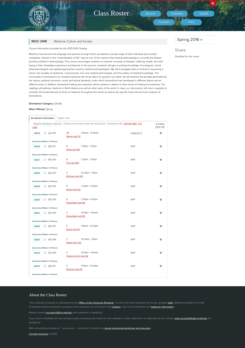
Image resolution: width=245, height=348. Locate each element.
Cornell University (38, 334)
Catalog (116, 306)
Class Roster (111, 13)
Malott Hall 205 (73, 242)
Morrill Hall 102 (73, 189)
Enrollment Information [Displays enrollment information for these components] (42, 118)
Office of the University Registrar (96, 302)
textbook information (162, 306)
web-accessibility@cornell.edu (191, 318)
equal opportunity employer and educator (128, 328)
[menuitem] (150, 14)
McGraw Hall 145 (74, 269)
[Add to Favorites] (45, 133)
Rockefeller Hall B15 (75, 203)
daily (170, 302)
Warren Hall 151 (73, 136)
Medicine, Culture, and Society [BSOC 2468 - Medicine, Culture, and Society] (73, 41)
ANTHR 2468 (130, 123)
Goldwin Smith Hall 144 (77, 256)
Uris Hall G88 (72, 163)
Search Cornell (213, 3)
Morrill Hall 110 (73, 229)
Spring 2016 (190, 39)
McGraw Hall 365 (74, 176)
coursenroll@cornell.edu (59, 312)
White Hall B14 (73, 149)
